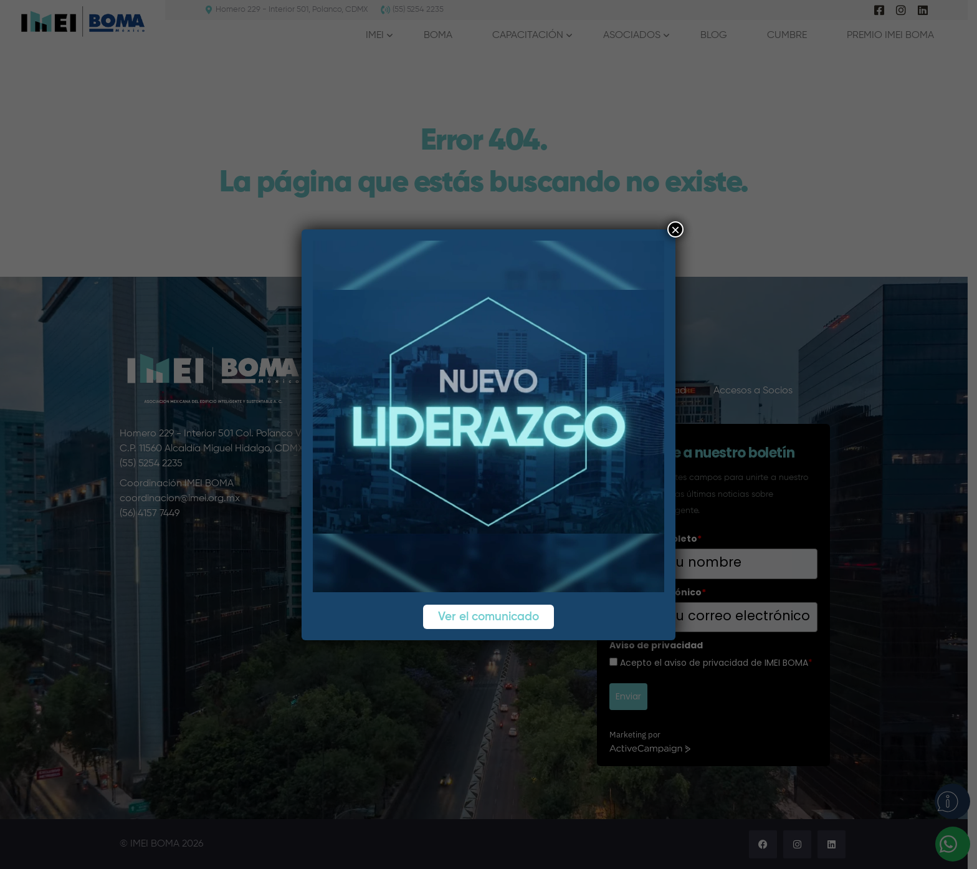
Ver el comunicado (488, 617)
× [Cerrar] (675, 229)
